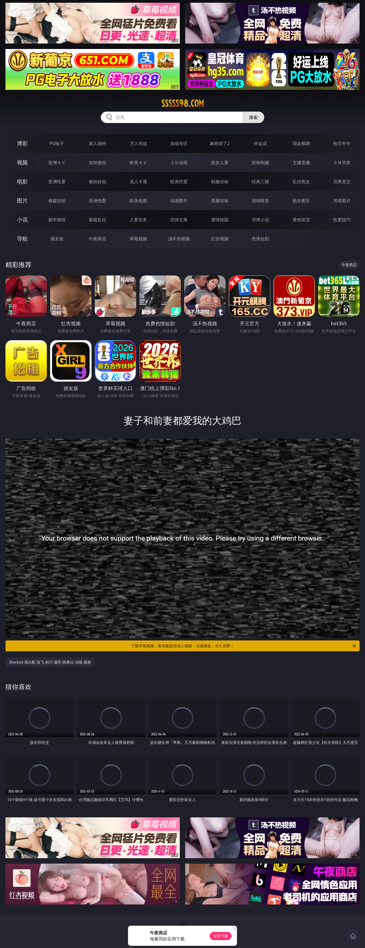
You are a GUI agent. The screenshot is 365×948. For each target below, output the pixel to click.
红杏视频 (220, 239)
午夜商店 (97, 239)
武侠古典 (179, 220)
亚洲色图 (97, 201)
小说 (22, 219)
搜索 (253, 117)
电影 (22, 181)
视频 (22, 162)
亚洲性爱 (57, 182)
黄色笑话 (301, 220)
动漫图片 (179, 201)
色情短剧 (260, 239)
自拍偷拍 (97, 162)
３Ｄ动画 (179, 162)
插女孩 (56, 239)
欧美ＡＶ (138, 162)
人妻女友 (138, 220)
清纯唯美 (260, 201)
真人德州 (97, 143)
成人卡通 (138, 182)
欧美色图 (138, 201)
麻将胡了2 (220, 143)
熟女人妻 (220, 162)
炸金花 (260, 143)
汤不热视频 (179, 239)
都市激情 (57, 220)
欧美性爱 (179, 182)
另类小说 (260, 220)
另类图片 (342, 201)
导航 (22, 238)
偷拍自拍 (97, 182)
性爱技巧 (342, 220)
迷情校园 (220, 220)
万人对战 (138, 143)
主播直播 (301, 162)
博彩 (22, 143)
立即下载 (220, 935)
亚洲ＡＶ (57, 162)
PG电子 (57, 143)
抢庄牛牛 (342, 143)
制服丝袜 (220, 182)
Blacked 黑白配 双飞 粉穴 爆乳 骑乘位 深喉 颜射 (50, 662)
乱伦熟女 (301, 182)
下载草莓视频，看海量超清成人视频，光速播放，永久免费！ (244, 646)
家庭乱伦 (97, 220)
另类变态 (342, 182)
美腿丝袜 (220, 201)
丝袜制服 (260, 162)
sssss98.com (182, 103)
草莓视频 (138, 239)
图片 (22, 200)
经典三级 (260, 182)
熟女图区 (301, 201)
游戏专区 (179, 143)
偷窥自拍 (57, 201)
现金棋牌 (301, 143)
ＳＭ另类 (342, 162)
